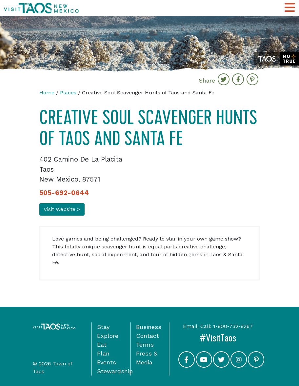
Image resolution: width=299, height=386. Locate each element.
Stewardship (115, 371)
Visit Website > (62, 209)
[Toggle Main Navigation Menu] (289, 8)
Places (68, 92)
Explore (107, 335)
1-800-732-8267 (233, 326)
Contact (147, 335)
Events (106, 362)
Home (46, 92)
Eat (102, 344)
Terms (145, 344)
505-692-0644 (64, 193)
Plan (103, 353)
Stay (103, 326)
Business (148, 326)
